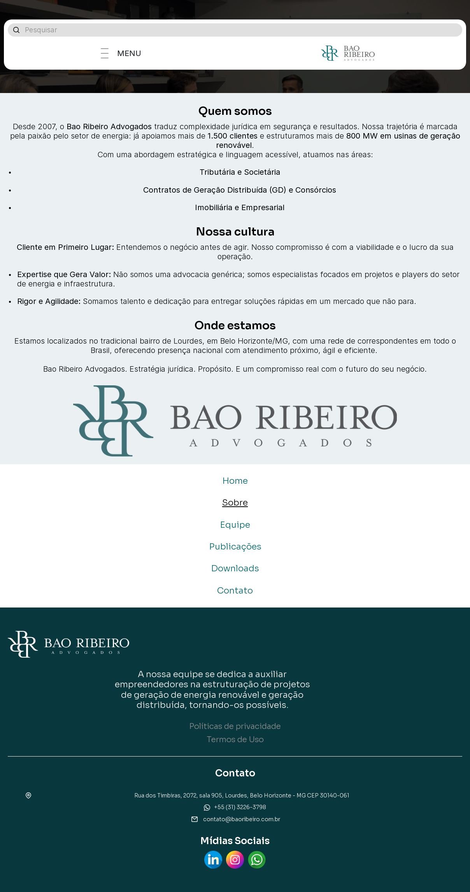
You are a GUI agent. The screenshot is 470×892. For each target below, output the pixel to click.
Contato (235, 590)
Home (235, 481)
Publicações (235, 546)
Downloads (235, 568)
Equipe (235, 525)
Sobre (235, 502)
